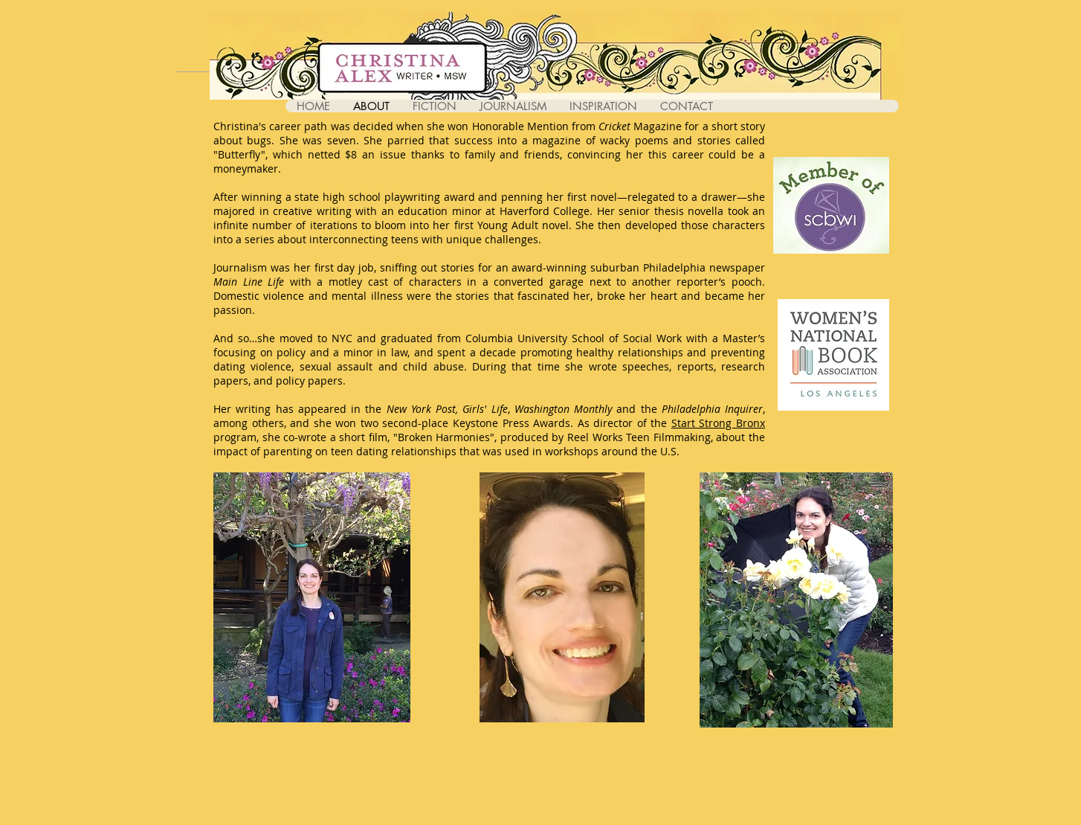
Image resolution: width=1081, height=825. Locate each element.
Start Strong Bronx (718, 423)
